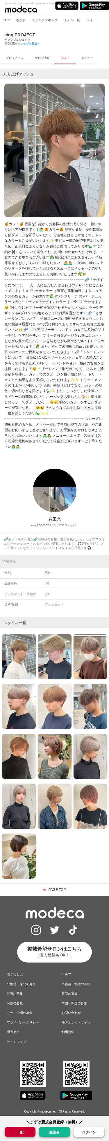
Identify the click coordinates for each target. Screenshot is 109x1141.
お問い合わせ (71, 1012)
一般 (20, 1131)
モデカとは (15, 974)
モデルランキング (45, 20)
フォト (91, 20)
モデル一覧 (72, 20)
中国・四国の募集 (74, 1003)
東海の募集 (70, 993)
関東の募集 (15, 993)
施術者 (54, 1131)
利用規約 (68, 1032)
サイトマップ (16, 1041)
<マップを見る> (28, 43)
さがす (21, 20)
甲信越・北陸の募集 (76, 984)
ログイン (89, 1132)
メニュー (87, 57)
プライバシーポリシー (23, 1022)
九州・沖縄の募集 (20, 1012)
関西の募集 (15, 1003)
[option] (54, 150)
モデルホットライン (76, 1022)
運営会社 (13, 1032)
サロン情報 (42, 57)
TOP (6, 20)
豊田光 (55, 519)
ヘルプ (66, 974)
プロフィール (14, 57)
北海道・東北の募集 (21, 984)
